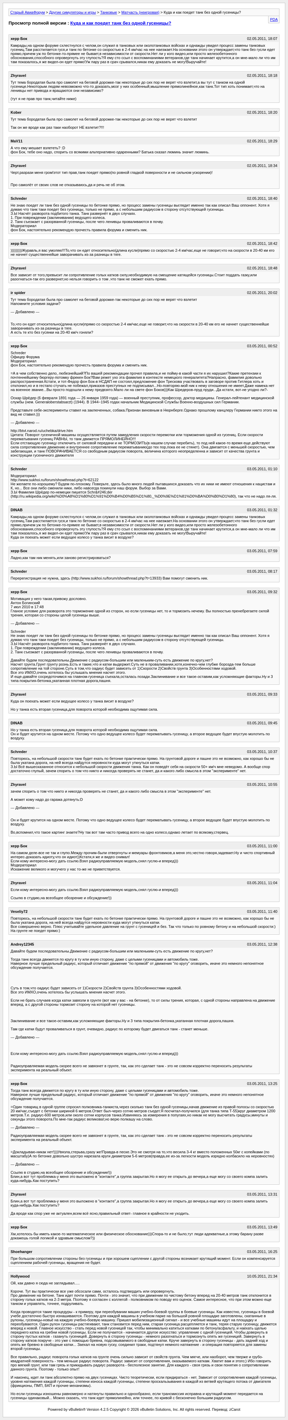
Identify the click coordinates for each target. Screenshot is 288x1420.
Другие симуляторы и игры (72, 12)
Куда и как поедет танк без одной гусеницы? (120, 23)
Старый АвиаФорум (27, 12)
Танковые (108, 12)
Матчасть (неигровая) (140, 12)
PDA (274, 19)
